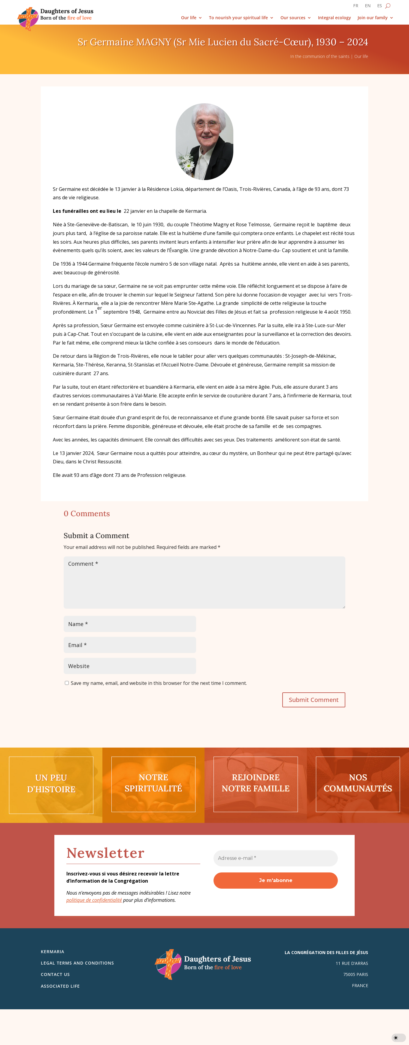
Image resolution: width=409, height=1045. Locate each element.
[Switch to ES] (379, 6)
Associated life (60, 986)
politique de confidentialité (94, 900)
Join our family (373, 17)
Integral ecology (334, 17)
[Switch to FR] (355, 6)
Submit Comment (314, 700)
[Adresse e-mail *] (276, 858)
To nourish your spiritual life (238, 17)
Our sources (292, 17)
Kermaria (52, 951)
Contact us (55, 974)
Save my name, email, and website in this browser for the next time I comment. (159, 683)
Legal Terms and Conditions (77, 963)
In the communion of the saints (320, 56)
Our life (188, 17)
